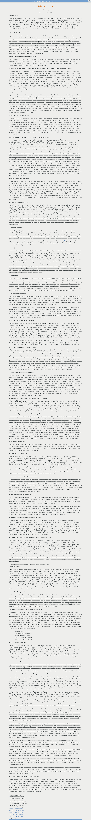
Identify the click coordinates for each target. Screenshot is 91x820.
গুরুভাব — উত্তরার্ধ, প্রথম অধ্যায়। (16, 812)
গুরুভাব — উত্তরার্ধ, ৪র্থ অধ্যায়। (16, 816)
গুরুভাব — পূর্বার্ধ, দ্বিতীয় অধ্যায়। (16, 808)
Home (35, 1)
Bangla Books (40, 1)
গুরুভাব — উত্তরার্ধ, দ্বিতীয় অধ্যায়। (17, 810)
